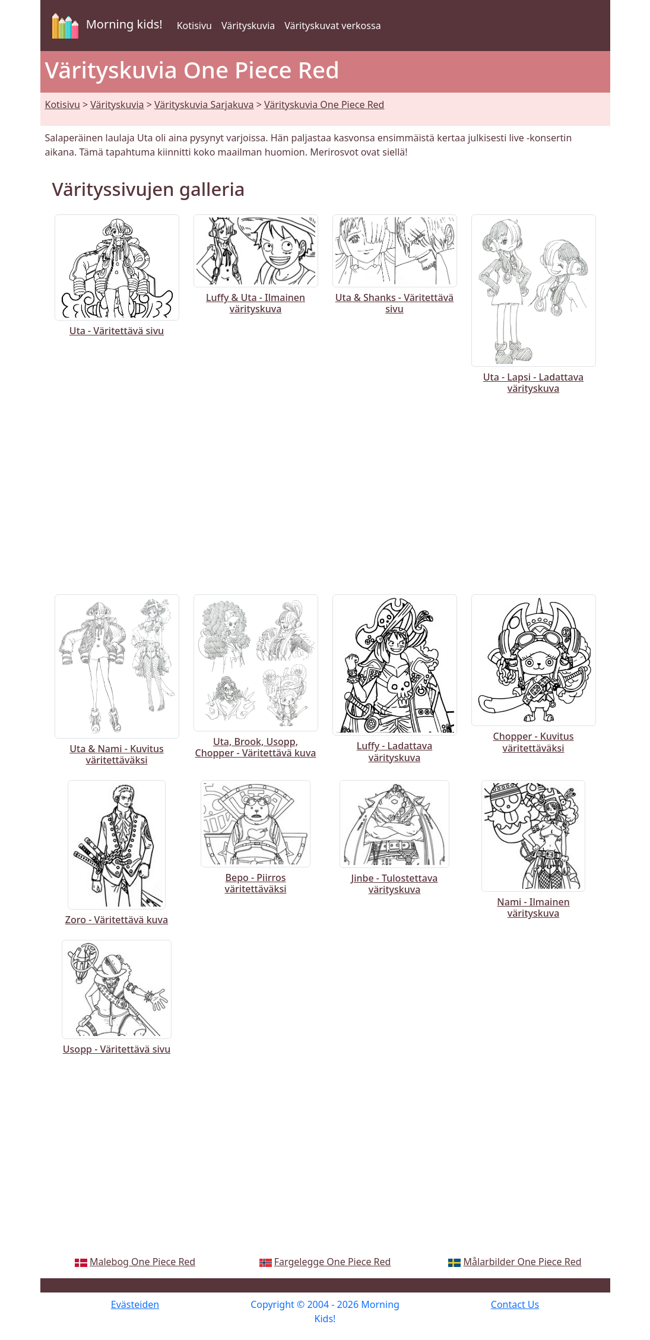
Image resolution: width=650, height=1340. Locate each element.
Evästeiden (135, 1304)
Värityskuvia (248, 25)
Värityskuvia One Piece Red (324, 104)
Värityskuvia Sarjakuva (203, 104)
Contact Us (515, 1304)
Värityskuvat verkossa (332, 25)
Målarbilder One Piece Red (523, 1261)
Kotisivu (194, 25)
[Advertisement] (325, 492)
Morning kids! (105, 25)
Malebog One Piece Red (142, 1261)
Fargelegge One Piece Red (332, 1261)
